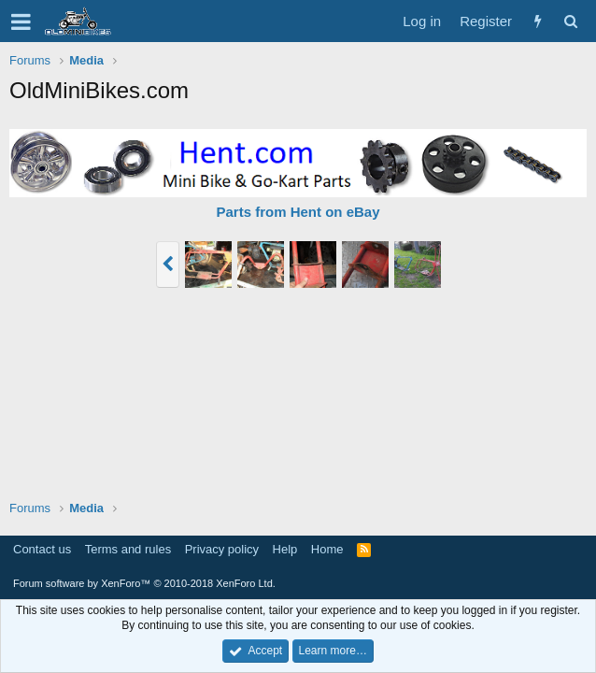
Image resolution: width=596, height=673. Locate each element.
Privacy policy (222, 549)
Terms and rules (128, 549)
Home (327, 549)
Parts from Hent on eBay (297, 212)
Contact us (42, 549)
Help (285, 549)
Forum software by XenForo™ (144, 583)
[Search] (570, 21)
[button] (21, 21)
